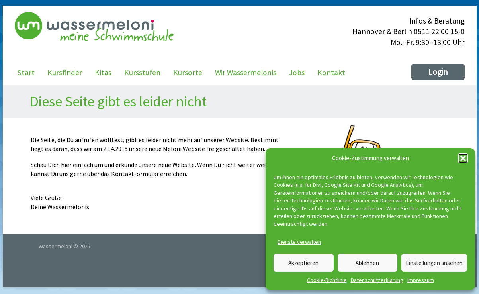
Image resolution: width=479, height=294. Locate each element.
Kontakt (331, 72)
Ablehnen (367, 263)
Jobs (297, 72)
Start (26, 72)
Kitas (103, 72)
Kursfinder (64, 72)
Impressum (420, 280)
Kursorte (187, 72)
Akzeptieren (303, 263)
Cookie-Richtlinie (327, 280)
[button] (463, 158)
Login (438, 72)
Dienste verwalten (299, 241)
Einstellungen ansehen (434, 263)
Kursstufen (142, 72)
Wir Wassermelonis (245, 72)
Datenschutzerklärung (377, 280)
